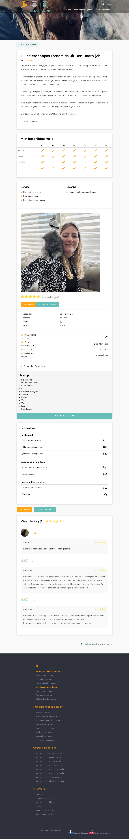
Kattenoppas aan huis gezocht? (48, 720)
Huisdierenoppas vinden (46, 687)
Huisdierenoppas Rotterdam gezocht (50, 758)
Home (68, 10)
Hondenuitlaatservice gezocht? (48, 717)
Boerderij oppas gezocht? (45, 736)
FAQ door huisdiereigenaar (46, 699)
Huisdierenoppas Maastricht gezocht (50, 781)
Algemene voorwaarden (45, 810)
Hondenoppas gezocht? (45, 713)
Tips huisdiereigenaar (44, 695)
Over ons (39, 795)
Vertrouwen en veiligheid (45, 799)
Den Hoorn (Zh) (30, 61)
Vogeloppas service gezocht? (47, 728)
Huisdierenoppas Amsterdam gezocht (51, 754)
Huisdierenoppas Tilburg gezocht (49, 777)
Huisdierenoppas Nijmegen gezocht (50, 773)
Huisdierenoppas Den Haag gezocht (50, 769)
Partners (39, 806)
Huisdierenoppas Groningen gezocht (50, 765)
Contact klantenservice (44, 814)
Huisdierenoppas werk (104, 10)
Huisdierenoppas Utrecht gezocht (49, 761)
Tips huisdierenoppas (44, 680)
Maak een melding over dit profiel (96, 644)
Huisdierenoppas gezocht (83, 10)
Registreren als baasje (44, 691)
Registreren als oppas (44, 676)
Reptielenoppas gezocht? (45, 732)
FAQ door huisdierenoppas (46, 683)
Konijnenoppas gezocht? (45, 724)
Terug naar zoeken (27, 45)
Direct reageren (47, 305)
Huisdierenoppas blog (44, 803)
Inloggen (107, 4)
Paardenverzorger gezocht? (46, 740)
